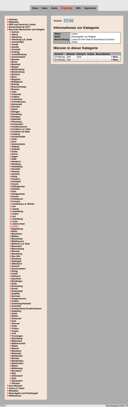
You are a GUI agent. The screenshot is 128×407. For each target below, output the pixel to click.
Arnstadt (15, 49)
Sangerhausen (18, 298)
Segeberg (16, 311)
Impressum (90, 8)
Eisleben (15, 116)
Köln (13, 191)
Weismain (16, 353)
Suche (54, 8)
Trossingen (17, 336)
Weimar (15, 348)
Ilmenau (15, 171)
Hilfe (78, 8)
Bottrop (15, 84)
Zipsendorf (16, 381)
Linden (14, 214)
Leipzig (15, 209)
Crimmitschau (18, 102)
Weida (14, 346)
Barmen (15, 59)
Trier (13, 333)
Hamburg (16, 164)
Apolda (15, 47)
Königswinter (18, 194)
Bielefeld (15, 64)
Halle (14, 159)
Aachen (15, 32)
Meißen (15, 236)
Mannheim (16, 234)
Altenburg (16, 37)
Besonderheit (103, 54)
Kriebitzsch (17, 199)
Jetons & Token (16, 388)
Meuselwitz (17, 239)
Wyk (13, 373)
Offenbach (16, 263)
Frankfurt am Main (20, 131)
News (44, 8)
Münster (15, 251)
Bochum (15, 74)
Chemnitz (16, 94)
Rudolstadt (17, 291)
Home (35, 8)
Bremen (15, 89)
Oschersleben (18, 268)
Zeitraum (81, 54)
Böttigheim (17, 82)
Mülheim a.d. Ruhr (20, 244)
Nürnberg (16, 259)
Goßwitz (15, 149)
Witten (14, 366)
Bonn (14, 77)
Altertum (13, 19)
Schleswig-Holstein (21, 303)
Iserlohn (15, 174)
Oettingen (16, 261)
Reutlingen (16, 281)
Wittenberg (17, 368)
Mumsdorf (16, 246)
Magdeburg (17, 229)
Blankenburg (17, 72)
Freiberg (15, 134)
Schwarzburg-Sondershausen (26, 308)
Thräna (14, 328)
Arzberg (15, 52)
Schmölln (16, 306)
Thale (14, 326)
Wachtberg (16, 338)
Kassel (14, 184)
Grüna (14, 154)
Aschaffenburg (18, 54)
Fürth (14, 139)
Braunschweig (18, 87)
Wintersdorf (17, 363)
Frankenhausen (19, 126)
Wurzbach (16, 371)
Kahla (14, 176)
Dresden (15, 107)
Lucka (14, 221)
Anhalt (14, 44)
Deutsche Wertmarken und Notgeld (26, 29)
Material (71, 54)
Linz (13, 216)
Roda (14, 283)
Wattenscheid (18, 343)
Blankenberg (17, 69)
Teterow (15, 323)
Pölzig (14, 271)
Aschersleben (18, 57)
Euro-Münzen (15, 386)
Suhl (13, 321)
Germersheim (18, 144)
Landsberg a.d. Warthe (22, 204)
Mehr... (115, 57)
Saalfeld (15, 293)
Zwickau (15, 383)
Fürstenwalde (18, 136)
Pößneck (15, 276)
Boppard (15, 79)
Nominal (59, 54)
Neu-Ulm (15, 256)
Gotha (14, 151)
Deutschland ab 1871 (19, 27)
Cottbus (15, 97)
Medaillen (13, 391)
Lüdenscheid (18, 224)
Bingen (15, 67)
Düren (14, 109)
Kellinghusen (18, 186)
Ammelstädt (17, 42)
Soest (14, 313)
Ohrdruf (15, 266)
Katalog (66, 8)
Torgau (14, 331)
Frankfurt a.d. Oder (21, 129)
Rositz (14, 288)
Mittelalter (14, 22)
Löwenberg (17, 219)
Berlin (14, 62)
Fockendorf (17, 124)
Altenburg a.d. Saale (21, 39)
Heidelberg (16, 166)
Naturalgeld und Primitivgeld (23, 393)
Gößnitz (15, 146)
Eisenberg (16, 114)
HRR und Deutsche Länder (22, 24)
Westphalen (17, 361)
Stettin (14, 316)
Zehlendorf (16, 376)
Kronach (15, 201)
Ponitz (14, 273)
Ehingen (15, 112)
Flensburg (16, 121)
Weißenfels (17, 356)
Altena (14, 34)
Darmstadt (16, 104)
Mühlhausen (17, 241)
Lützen (14, 226)
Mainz (14, 231)
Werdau (15, 358)
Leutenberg (17, 211)
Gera (13, 141)
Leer (13, 206)
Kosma (14, 196)
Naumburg (16, 254)
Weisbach (16, 351)
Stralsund (16, 318)
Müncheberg (17, 249)
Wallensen (16, 341)
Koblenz (15, 189)
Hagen (14, 156)
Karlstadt (16, 181)
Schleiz (15, 301)
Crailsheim (16, 99)
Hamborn (16, 161)
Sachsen (15, 296)
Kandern (15, 179)
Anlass (90, 54)
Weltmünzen (15, 396)
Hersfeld (15, 169)
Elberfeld (15, 119)
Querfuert (16, 278)
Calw (13, 92)
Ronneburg (17, 286)
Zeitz (13, 378)
